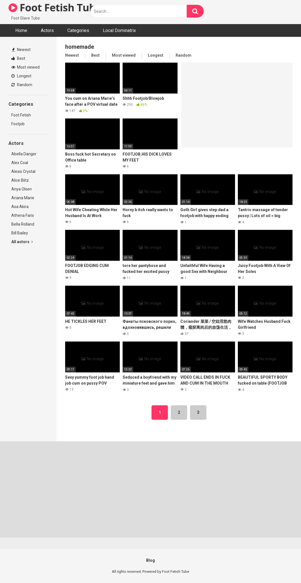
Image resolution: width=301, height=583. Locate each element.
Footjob (18, 124)
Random (21, 84)
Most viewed (25, 67)
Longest (21, 76)
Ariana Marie (22, 198)
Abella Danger (24, 154)
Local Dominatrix (119, 30)
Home (21, 30)
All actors (22, 241)
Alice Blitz (20, 180)
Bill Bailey (19, 233)
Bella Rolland (22, 224)
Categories (78, 30)
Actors (47, 30)
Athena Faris (22, 215)
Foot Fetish (21, 115)
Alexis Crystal (23, 171)
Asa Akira (20, 206)
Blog (150, 560)
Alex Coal (19, 162)
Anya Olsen (21, 189)
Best (18, 58)
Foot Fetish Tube (54, 7)
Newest (21, 49)
